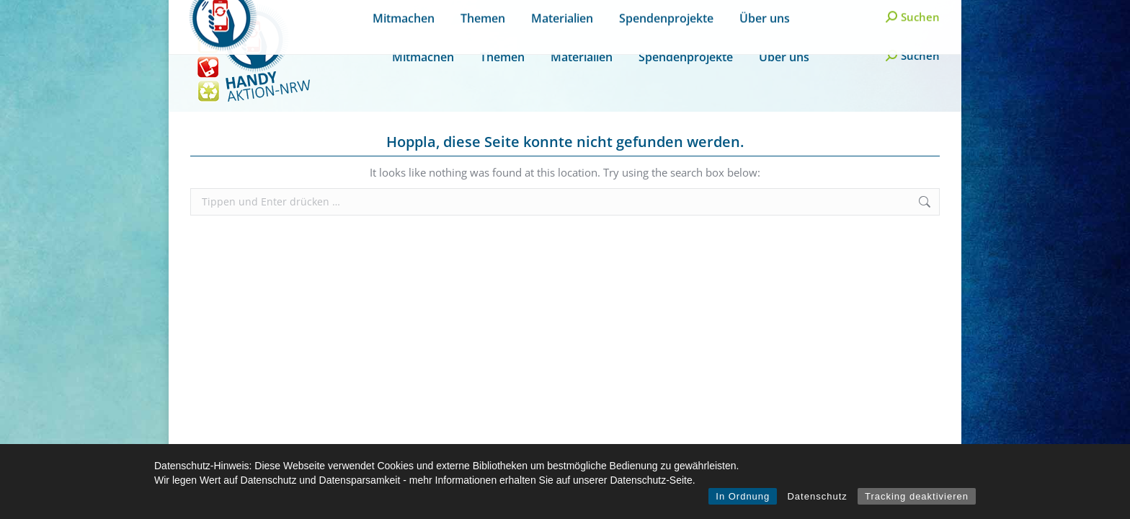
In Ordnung (743, 496)
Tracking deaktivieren (917, 496)
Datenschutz (817, 496)
